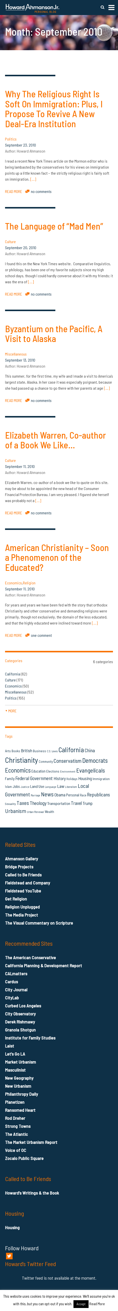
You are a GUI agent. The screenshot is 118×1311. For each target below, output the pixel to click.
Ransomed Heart (20, 1110)
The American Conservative (30, 957)
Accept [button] (81, 1304)
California (12, 673)
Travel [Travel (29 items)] (76, 803)
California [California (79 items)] (71, 749)
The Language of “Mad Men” (54, 226)
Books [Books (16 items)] (16, 751)
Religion (29, 582)
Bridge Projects (19, 866)
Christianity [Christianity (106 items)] (21, 759)
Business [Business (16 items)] (39, 751)
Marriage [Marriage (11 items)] (35, 795)
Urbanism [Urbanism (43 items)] (15, 810)
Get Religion (16, 899)
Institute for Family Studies (30, 1038)
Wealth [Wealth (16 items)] (49, 811)
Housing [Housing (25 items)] (85, 778)
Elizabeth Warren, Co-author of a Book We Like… (55, 440)
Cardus (11, 981)
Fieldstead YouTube (23, 890)
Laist (9, 1046)
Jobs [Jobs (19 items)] (16, 786)
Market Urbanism (20, 1062)
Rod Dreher (15, 1118)
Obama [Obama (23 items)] (59, 794)
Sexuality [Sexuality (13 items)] (10, 803)
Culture (10, 241)
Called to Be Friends (23, 874)
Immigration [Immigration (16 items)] (101, 779)
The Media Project (21, 915)
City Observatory (20, 1013)
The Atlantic (16, 1134)
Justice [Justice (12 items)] (25, 786)
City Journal (16, 989)
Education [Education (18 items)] (38, 771)
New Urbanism (18, 1086)
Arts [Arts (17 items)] (8, 751)
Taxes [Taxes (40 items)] (23, 803)
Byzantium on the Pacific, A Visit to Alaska (53, 333)
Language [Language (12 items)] (50, 786)
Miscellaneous (16, 354)
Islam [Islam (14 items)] (8, 787)
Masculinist (15, 1070)
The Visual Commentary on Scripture (39, 923)
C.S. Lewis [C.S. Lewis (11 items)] (52, 751)
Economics (13, 582)
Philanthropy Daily (21, 1094)
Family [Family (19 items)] (10, 778)
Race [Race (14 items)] (83, 795)
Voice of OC (15, 1150)
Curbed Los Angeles (23, 1005)
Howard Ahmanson (31, 151)
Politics (11, 138)
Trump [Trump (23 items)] (88, 803)
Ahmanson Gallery (21, 858)
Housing (12, 1227)
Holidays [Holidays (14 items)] (71, 779)
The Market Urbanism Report (31, 1142)
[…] (33, 179)
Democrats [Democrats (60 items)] (95, 760)
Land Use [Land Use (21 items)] (37, 786)
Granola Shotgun (20, 1029)
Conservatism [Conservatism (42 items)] (68, 760)
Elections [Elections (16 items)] (52, 771)
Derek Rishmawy (20, 1021)
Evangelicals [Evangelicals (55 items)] (90, 770)
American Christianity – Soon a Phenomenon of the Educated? (57, 557)
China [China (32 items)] (90, 750)
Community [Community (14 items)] (46, 762)
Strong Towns (17, 1126)
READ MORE (13, 191)
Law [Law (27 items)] (60, 786)
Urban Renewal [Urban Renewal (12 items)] (35, 811)
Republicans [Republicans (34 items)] (98, 794)
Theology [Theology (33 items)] (38, 803)
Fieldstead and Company (27, 882)
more (11, 710)
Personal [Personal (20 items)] (72, 795)
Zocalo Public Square (24, 1158)
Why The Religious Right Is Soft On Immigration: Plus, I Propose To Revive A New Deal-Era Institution (54, 108)
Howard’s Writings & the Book (32, 1193)
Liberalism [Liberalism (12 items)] (71, 786)
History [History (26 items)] (60, 778)
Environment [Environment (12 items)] (67, 771)
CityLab (12, 997)
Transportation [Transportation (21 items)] (58, 803)
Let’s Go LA (15, 1054)
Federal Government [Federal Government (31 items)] (34, 778)
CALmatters (16, 973)
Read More (97, 1303)
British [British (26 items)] (26, 750)
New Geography (19, 1078)
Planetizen (14, 1102)
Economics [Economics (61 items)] (18, 770)
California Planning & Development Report (43, 965)
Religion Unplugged (22, 907)
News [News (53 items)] (47, 794)
